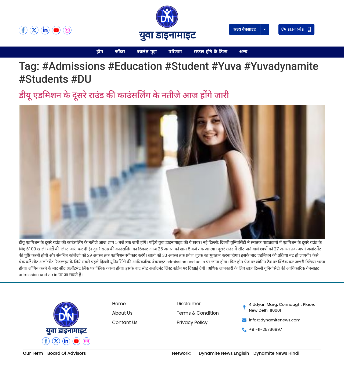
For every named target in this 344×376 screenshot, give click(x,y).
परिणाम (175, 51)
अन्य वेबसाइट (244, 29)
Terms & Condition (198, 313)
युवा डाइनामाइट (167, 35)
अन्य (243, 51)
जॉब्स (120, 51)
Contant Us (125, 322)
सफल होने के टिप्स (210, 51)
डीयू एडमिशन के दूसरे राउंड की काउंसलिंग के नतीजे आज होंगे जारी (124, 95)
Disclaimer (189, 303)
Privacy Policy (192, 322)
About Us (122, 313)
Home (119, 303)
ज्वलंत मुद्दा (147, 51)
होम (99, 51)
